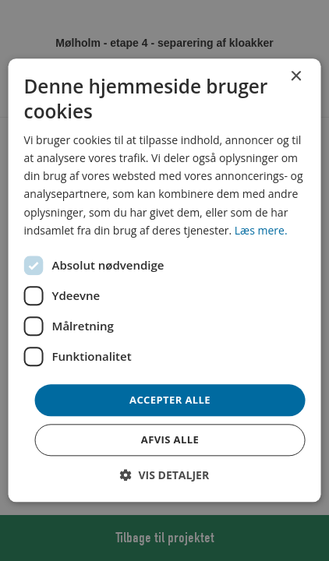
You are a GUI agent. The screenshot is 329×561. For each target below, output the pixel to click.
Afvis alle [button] (170, 440)
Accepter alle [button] (169, 400)
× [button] (295, 77)
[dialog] (165, 280)
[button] (164, 475)
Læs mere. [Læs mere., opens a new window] (261, 230)
